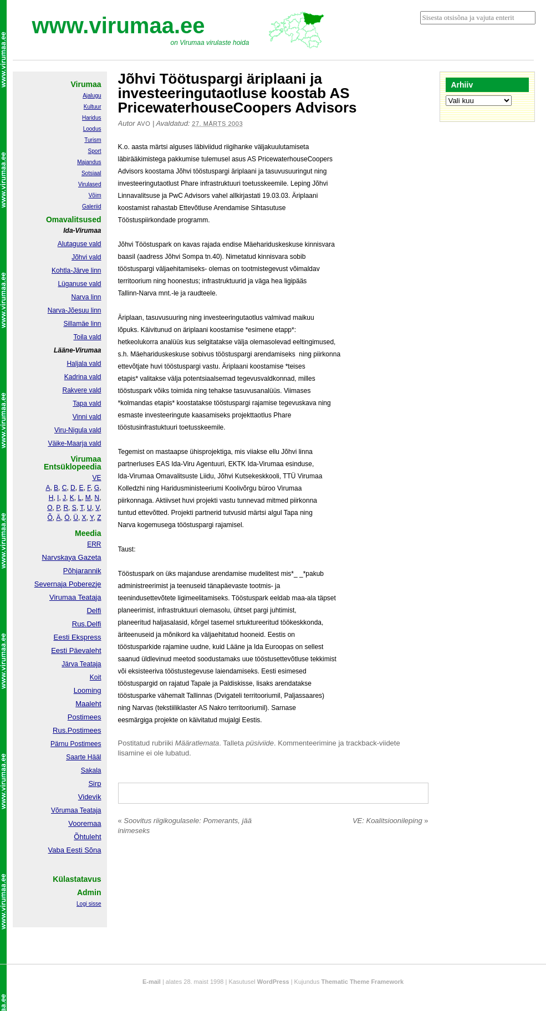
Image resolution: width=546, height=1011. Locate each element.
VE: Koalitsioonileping (390, 820)
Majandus (89, 162)
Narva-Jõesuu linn (74, 310)
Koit (95, 677)
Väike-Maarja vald (74, 443)
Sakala (91, 770)
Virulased (89, 184)
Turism (92, 140)
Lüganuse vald (79, 284)
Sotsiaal (91, 173)
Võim (95, 195)
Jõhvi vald (86, 257)
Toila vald (87, 337)
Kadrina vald (82, 377)
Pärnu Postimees (75, 744)
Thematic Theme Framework (363, 981)
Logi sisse (88, 904)
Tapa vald (87, 403)
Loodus (92, 129)
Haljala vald (84, 363)
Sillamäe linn (82, 324)
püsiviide (260, 743)
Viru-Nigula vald (77, 430)
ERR (94, 544)
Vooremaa (84, 823)
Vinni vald (87, 417)
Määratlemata (197, 743)
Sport (94, 151)
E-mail (151, 981)
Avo (143, 123)
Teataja (89, 810)
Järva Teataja (81, 664)
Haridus (91, 118)
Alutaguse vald (79, 244)
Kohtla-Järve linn (76, 270)
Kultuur (92, 107)
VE (96, 478)
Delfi (93, 610)
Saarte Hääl (83, 757)
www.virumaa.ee (118, 25)
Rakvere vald (81, 390)
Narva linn (86, 297)
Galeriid (91, 206)
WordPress (273, 981)
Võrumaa (64, 810)
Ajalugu (92, 96)
